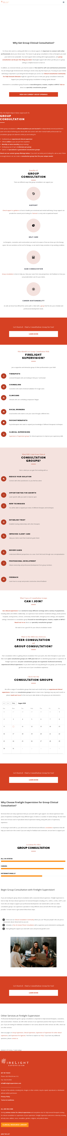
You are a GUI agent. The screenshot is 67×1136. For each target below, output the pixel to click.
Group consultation (7, 274)
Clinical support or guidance (11, 210)
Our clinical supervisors (10, 611)
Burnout (34, 213)
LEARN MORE (33, 334)
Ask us (62, 84)
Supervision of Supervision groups (19, 436)
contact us (15, 981)
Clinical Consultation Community (24, 862)
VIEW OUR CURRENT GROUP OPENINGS (33, 94)
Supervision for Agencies (18, 978)
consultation (49, 770)
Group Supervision (17, 975)
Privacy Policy (5, 1039)
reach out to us (16, 695)
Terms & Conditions (7, 1042)
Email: (27, 1098)
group (42, 306)
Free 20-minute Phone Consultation (23, 867)
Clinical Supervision (29, 975)
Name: (27, 1090)
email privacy (37, 1112)
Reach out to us (20, 622)
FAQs (42, 978)
